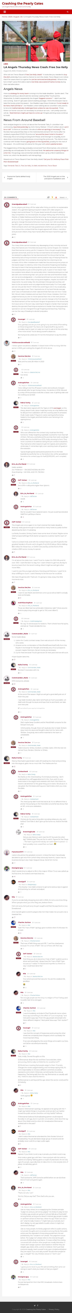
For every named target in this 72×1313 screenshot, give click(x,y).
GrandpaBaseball (19, 204)
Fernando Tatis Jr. (14, 166)
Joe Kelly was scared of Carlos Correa (45, 82)
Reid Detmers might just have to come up (26, 113)
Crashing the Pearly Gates (22, 3)
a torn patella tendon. (54, 144)
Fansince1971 (17, 852)
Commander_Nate (20, 634)
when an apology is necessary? (49, 129)
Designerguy (17, 868)
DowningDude (29, 832)
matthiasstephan (25, 603)
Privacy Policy (54, 1309)
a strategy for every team (19, 93)
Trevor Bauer (52, 166)
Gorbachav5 (23, 771)
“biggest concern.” (45, 98)
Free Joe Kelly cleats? (34, 75)
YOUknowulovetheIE (21, 342)
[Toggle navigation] (4, 11)
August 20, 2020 (9, 71)
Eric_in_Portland (19, 464)
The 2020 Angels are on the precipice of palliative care (54, 177)
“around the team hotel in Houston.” (49, 134)
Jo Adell (34, 166)
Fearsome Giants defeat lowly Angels (18, 177)
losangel (21, 319)
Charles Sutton (22, 71)
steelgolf (22, 882)
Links (6, 64)
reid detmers (42, 166)
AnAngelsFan (23, 383)
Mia (13, 897)
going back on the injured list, (38, 142)
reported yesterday (20, 127)
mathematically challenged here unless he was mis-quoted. (35, 108)
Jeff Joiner (22, 480)
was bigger (57, 408)
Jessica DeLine (24, 356)
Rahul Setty (25, 403)
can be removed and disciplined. (44, 79)
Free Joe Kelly (26, 166)
